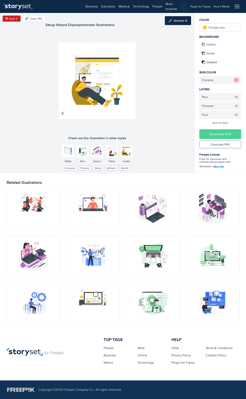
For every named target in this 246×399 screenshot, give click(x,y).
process (85, 168)
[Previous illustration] (62, 113)
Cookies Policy (215, 355)
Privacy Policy (181, 355)
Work (141, 348)
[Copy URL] (34, 18)
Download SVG (220, 134)
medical (78, 6)
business (45, 6)
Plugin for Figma (182, 362)
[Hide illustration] (236, 97)
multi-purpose (129, 6)
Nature (108, 362)
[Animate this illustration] (178, 20)
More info (218, 166)
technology (95, 6)
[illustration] (33, 208)
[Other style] (68, 151)
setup (98, 168)
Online (142, 355)
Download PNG (220, 144)
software (111, 168)
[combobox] (164, 6)
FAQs (175, 348)
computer (69, 168)
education (62, 6)
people (111, 6)
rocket (124, 168)
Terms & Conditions (219, 348)
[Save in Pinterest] (11, 18)
